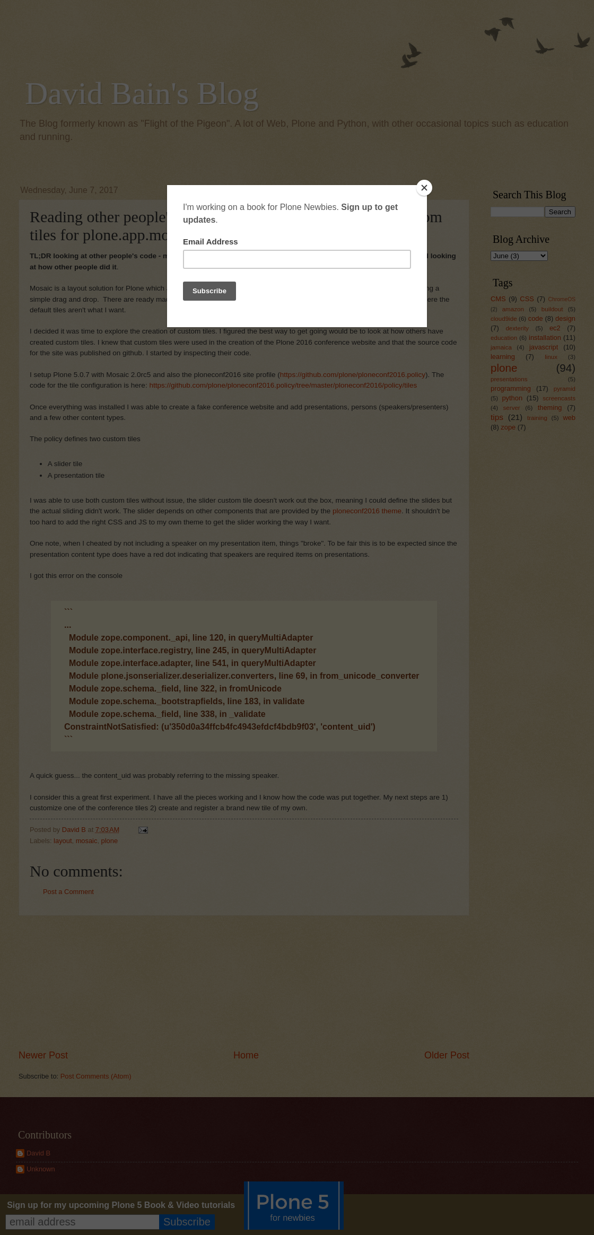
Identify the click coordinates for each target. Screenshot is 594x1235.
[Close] (424, 188)
